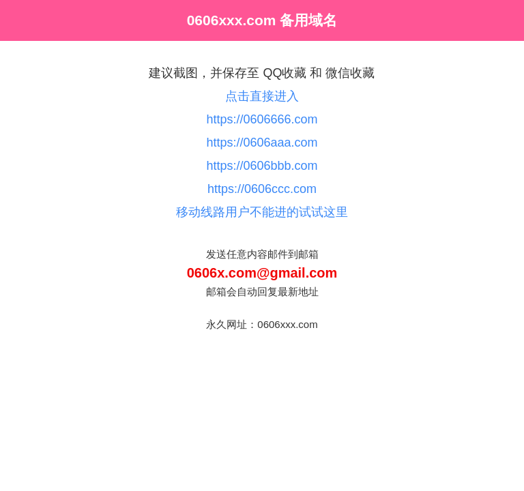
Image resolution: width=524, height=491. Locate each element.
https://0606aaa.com (261, 142)
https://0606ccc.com (262, 189)
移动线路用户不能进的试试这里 (262, 212)
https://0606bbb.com (261, 166)
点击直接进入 (262, 96)
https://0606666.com (261, 119)
